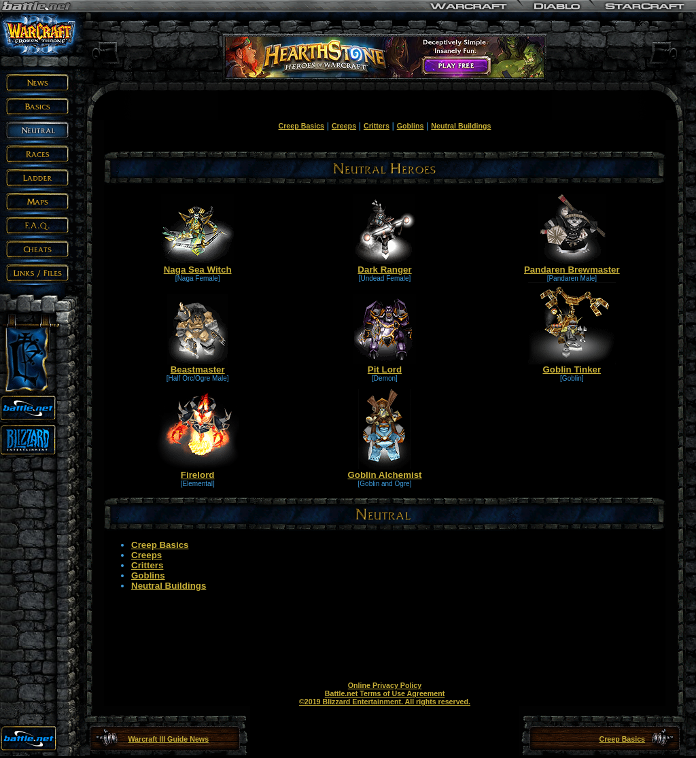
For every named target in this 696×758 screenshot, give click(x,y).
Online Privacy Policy (384, 685)
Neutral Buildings (461, 126)
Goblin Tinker (572, 365)
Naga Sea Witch (197, 265)
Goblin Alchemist (384, 471)
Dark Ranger (384, 265)
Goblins (410, 126)
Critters (376, 126)
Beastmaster (197, 365)
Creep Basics (302, 126)
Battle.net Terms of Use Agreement (385, 693)
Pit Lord (384, 365)
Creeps (344, 126)
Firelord (197, 471)
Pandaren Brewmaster (572, 265)
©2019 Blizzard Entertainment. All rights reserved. (384, 701)
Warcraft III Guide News (168, 739)
